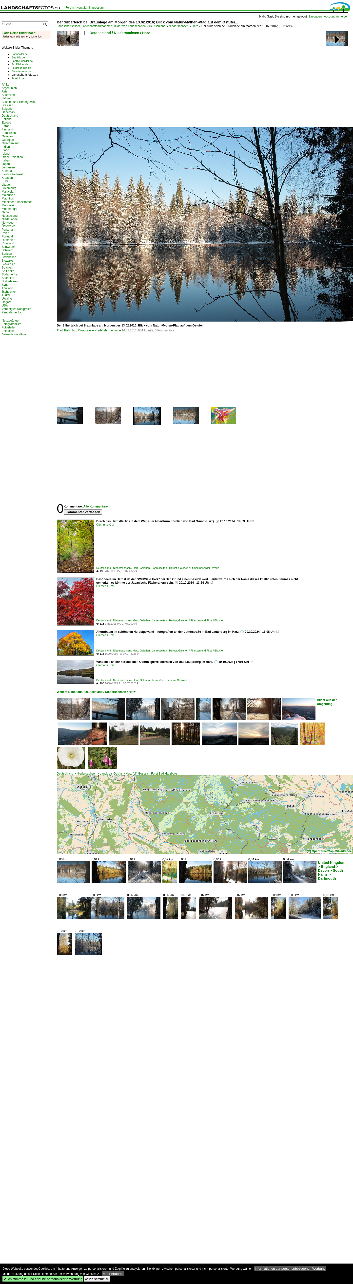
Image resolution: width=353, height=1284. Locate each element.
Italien (6, 160)
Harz (195, 26)
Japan (6, 164)
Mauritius (8, 198)
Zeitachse (8, 331)
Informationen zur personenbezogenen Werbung (290, 1268)
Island (6, 153)
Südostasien (10, 281)
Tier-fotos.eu (19, 78)
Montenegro (10, 209)
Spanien (7, 267)
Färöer (6, 126)
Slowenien (8, 264)
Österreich (8, 226)
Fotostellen (9, 327)
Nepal (5, 212)
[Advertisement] (123, 82)
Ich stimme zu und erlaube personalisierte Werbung (42, 1279)
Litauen (6, 184)
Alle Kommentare (95, 506)
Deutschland (157, 26)
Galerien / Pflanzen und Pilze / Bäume (200, 620)
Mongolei (8, 205)
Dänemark (8, 112)
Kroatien (7, 178)
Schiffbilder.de (20, 64)
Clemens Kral (105, 524)
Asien (5, 91)
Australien (8, 95)
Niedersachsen (179, 26)
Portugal (7, 236)
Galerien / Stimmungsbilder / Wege (198, 567)
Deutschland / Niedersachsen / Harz (120, 33)
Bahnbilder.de (20, 54)
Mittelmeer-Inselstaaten (17, 202)
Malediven (8, 195)
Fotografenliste (11, 324)
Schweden (9, 247)
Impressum (96, 7)
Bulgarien (8, 108)
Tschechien (9, 291)
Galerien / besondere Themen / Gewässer (164, 680)
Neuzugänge (10, 320)
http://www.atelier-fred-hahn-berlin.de (96, 330)
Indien (6, 146)
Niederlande (10, 219)
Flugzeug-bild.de (21, 67)
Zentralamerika (11, 312)
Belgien (7, 98)
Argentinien (9, 88)
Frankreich (9, 133)
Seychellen (9, 257)
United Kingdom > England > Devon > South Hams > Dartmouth (331, 870)
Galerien (7, 136)
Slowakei (8, 260)
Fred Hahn (64, 330)
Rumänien (8, 240)
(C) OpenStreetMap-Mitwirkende (329, 851)
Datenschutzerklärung (14, 334)
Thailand (7, 288)
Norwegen (8, 222)
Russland (8, 243)
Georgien (8, 140)
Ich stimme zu (97, 1279)
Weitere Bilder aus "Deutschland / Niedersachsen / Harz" (97, 692)
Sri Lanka (8, 271)
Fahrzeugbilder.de (22, 60)
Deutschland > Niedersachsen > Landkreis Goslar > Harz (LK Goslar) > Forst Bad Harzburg (117, 773)
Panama (7, 229)
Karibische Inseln (13, 174)
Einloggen (315, 16)
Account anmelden (336, 16)
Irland (5, 150)
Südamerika (10, 274)
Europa (6, 122)
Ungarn (6, 302)
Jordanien (8, 167)
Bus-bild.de (18, 57)
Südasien (8, 278)
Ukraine (7, 298)
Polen (5, 233)
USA (5, 305)
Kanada (7, 171)
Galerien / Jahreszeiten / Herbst (158, 567)
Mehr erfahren (113, 1274)
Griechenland (10, 143)
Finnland (7, 129)
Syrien (6, 285)
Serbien (7, 253)
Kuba (5, 181)
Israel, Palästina (12, 157)
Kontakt (82, 7)
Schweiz (7, 250)
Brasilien (7, 105)
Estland (7, 119)
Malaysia (7, 191)
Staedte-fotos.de (21, 71)
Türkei (6, 295)
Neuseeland (10, 215)
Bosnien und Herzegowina (19, 102)
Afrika (5, 84)
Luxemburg (9, 188)
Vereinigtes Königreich (16, 309)
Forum (69, 7)
